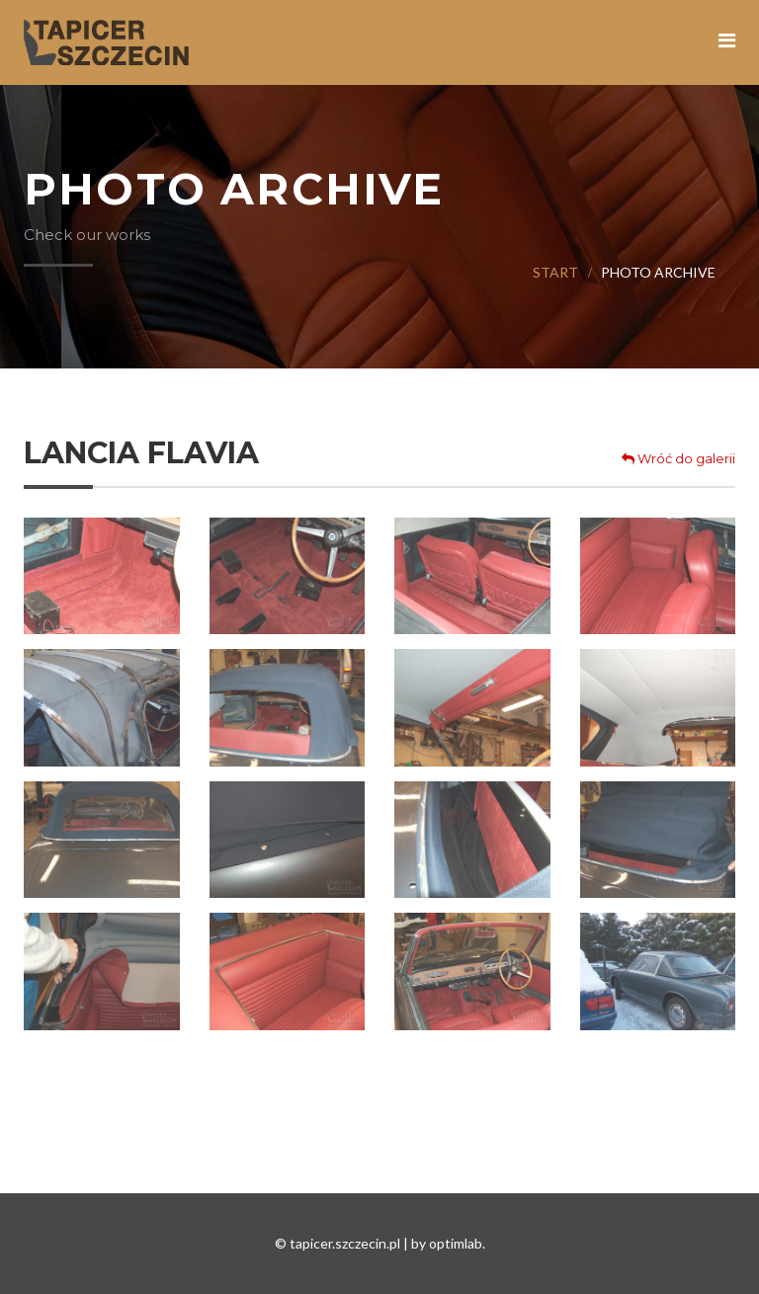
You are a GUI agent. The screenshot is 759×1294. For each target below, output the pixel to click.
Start (555, 272)
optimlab (455, 1243)
